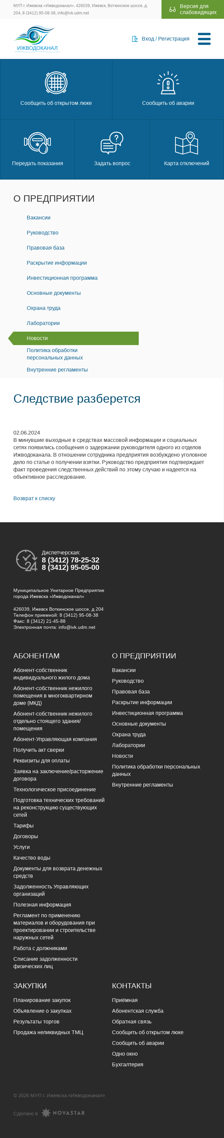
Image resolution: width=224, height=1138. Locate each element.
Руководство (43, 233)
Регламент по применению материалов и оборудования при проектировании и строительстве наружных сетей (54, 926)
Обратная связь (131, 1021)
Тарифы (23, 825)
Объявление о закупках (42, 1011)
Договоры (25, 836)
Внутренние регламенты (57, 370)
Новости (37, 338)
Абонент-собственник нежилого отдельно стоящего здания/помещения (52, 721)
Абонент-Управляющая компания (55, 739)
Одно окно (125, 1054)
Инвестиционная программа (62, 278)
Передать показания (37, 148)
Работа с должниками (40, 948)
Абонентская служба (137, 1011)
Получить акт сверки (38, 750)
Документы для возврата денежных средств (57, 872)
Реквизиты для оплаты (41, 760)
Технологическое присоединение (54, 789)
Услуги (21, 847)
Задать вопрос (112, 148)
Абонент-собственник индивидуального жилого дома (51, 673)
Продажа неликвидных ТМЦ (48, 1032)
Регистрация (174, 39)
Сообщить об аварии (168, 87)
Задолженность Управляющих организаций (51, 890)
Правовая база (46, 248)
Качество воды (31, 858)
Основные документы (54, 293)
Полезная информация (42, 905)
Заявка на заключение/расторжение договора (58, 775)
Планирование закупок (42, 1000)
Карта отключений (186, 148)
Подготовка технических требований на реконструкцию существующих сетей (59, 807)
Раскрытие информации (57, 263)
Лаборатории (43, 323)
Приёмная (125, 1000)
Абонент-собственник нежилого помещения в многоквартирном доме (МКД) (52, 695)
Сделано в (49, 1113)
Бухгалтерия (127, 1064)
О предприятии (54, 198)
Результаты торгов (36, 1021)
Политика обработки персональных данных (55, 353)
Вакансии (38, 217)
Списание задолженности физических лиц (45, 962)
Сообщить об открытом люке (56, 87)
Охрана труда (44, 308)
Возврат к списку (34, 498)
